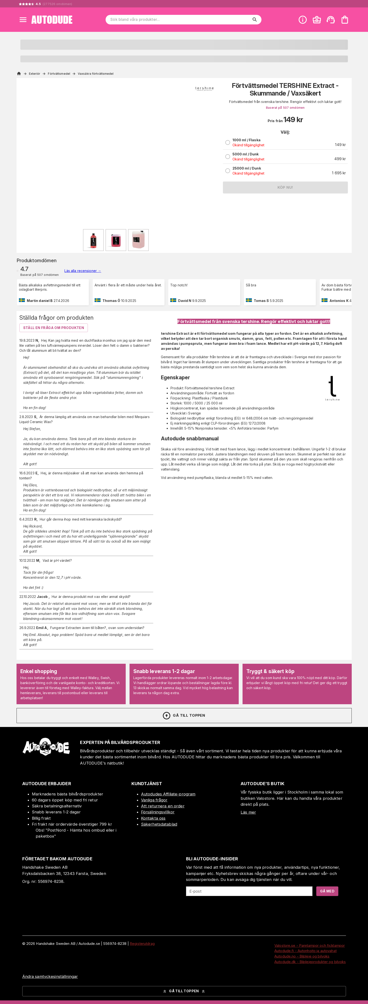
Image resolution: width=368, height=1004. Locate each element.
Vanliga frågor (154, 800)
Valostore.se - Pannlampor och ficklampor (309, 945)
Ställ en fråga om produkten (53, 328)
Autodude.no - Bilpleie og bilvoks (301, 956)
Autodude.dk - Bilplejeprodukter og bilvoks (310, 961)
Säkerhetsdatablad (159, 824)
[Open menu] (23, 19)
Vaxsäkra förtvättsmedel (96, 73)
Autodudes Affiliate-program (168, 794)
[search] (255, 19)
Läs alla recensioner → (82, 271)
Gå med (327, 891)
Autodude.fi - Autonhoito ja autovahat (305, 950)
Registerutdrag (142, 943)
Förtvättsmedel (59, 73)
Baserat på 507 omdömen (285, 107)
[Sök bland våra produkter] (180, 19)
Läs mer (248, 812)
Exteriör (34, 73)
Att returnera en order (163, 806)
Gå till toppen (183, 715)
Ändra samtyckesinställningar (50, 976)
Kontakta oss (153, 818)
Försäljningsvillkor (158, 812)
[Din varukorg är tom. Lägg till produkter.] (345, 20)
